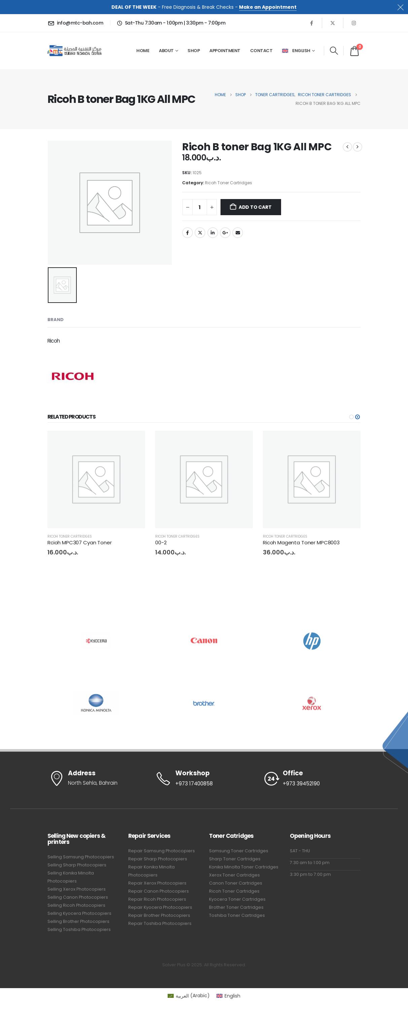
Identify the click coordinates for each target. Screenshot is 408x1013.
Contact (261, 50)
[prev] (347, 147)
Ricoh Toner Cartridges (228, 183)
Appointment (224, 50)
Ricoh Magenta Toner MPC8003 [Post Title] (301, 542)
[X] (332, 22)
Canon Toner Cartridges (235, 883)
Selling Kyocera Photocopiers (79, 913)
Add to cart (255, 207)
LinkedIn (212, 232)
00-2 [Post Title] (160, 542)
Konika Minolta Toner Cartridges (243, 867)
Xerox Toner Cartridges (234, 875)
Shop (194, 50)
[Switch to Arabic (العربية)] (188, 995)
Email (237, 232)
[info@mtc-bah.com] (76, 23)
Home (142, 50)
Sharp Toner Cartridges (235, 859)
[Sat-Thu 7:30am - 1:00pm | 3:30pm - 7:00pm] (170, 23)
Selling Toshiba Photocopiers (79, 929)
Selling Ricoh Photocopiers (76, 905)
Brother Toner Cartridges (236, 907)
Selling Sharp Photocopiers (76, 865)
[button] (334, 50)
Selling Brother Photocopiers (78, 921)
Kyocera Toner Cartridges (237, 899)
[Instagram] (353, 22)
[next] (357, 147)
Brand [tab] (55, 319)
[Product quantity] (199, 207)
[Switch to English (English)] (228, 995)
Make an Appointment (268, 7)
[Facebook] (311, 22)
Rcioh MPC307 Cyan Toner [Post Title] (79, 542)
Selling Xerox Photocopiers (76, 889)
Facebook (187, 232)
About (166, 50)
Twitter (200, 232)
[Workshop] (204, 778)
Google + (225, 232)
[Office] (312, 778)
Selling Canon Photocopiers (77, 897)
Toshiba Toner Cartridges (237, 915)
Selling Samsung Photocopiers (80, 857)
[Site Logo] (74, 50)
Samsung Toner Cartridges (238, 851)
